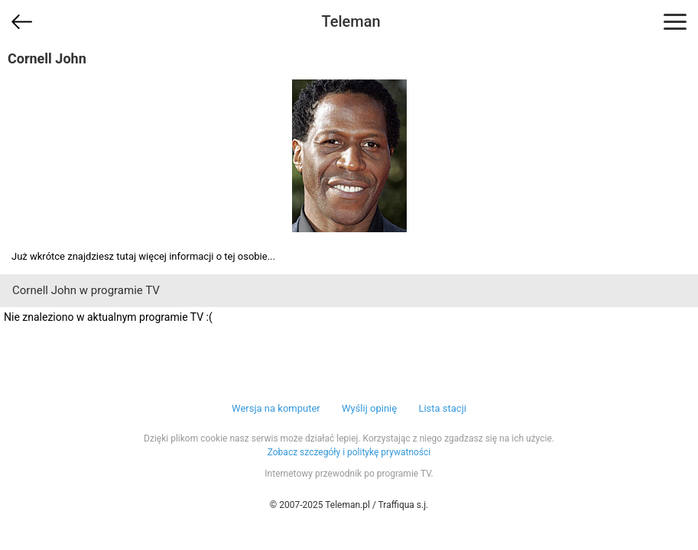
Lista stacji (442, 408)
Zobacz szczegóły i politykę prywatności (349, 452)
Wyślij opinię (369, 408)
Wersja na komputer (276, 408)
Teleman (350, 21)
